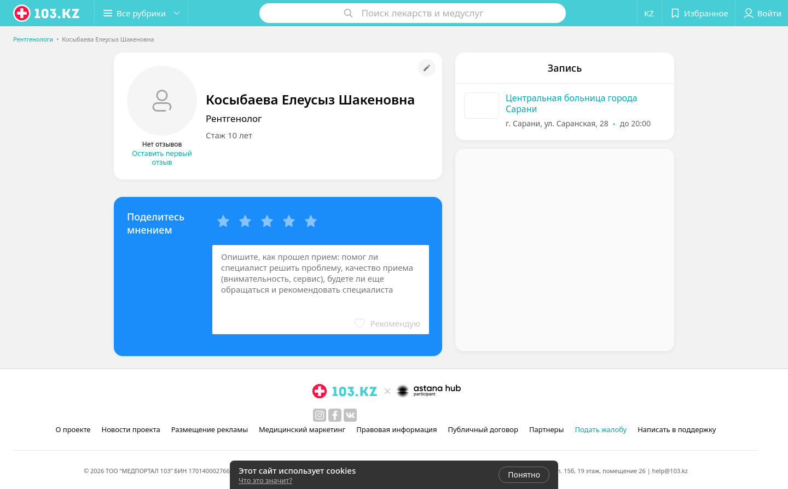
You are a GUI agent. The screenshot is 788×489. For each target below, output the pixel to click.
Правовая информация (396, 429)
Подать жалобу (601, 429)
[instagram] (319, 415)
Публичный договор (483, 429)
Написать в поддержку (677, 429)
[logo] (47, 13)
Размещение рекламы (209, 429)
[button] (141, 13)
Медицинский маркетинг (302, 429)
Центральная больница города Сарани (572, 103)
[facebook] (334, 415)
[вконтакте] (350, 415)
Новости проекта (130, 429)
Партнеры (546, 429)
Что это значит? (265, 480)
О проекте (73, 429)
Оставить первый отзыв (162, 157)
